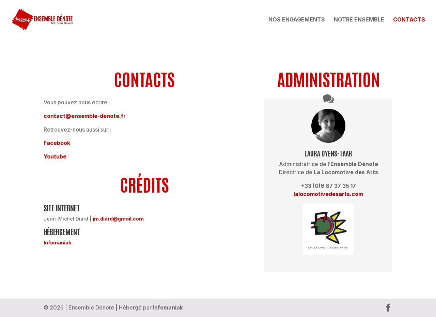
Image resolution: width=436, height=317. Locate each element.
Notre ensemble (359, 20)
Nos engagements (296, 20)
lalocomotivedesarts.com (328, 194)
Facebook (57, 142)
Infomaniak (57, 242)
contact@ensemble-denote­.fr (85, 115)
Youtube (55, 156)
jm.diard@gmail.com (118, 219)
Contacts (409, 20)
